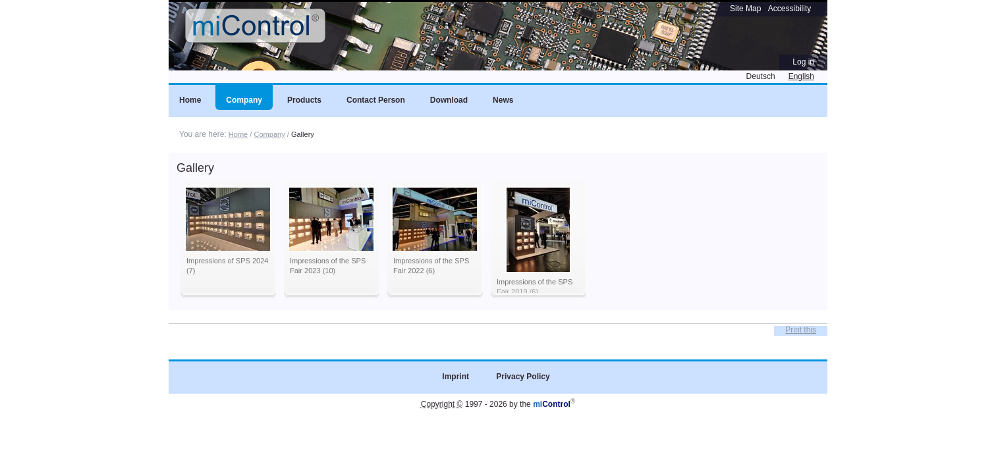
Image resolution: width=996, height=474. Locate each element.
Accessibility (789, 8)
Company (269, 134)
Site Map (745, 8)
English (801, 76)
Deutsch (760, 76)
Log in (803, 61)
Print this (800, 329)
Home (238, 134)
